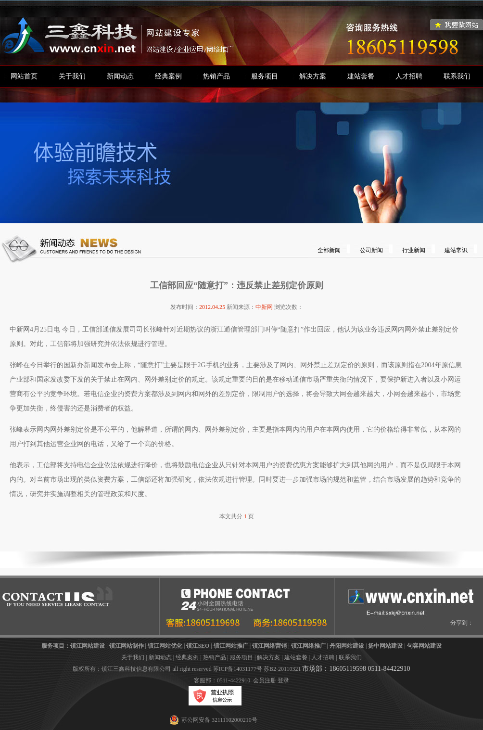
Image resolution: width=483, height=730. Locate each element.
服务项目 (264, 76)
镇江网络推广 (308, 645)
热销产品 (216, 76)
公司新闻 (371, 250)
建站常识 (456, 250)
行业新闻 (413, 250)
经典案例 (168, 76)
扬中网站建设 (385, 645)
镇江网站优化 (165, 645)
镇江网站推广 (231, 645)
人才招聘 (408, 76)
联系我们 (457, 76)
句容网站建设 (424, 645)
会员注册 (264, 680)
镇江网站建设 (87, 645)
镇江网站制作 (126, 645)
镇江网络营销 (269, 645)
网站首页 (24, 76)
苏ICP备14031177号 (237, 669)
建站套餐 (360, 76)
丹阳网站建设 (347, 645)
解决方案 (312, 76)
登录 (283, 680)
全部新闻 (329, 250)
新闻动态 (120, 76)
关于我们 (72, 76)
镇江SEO (197, 645)
